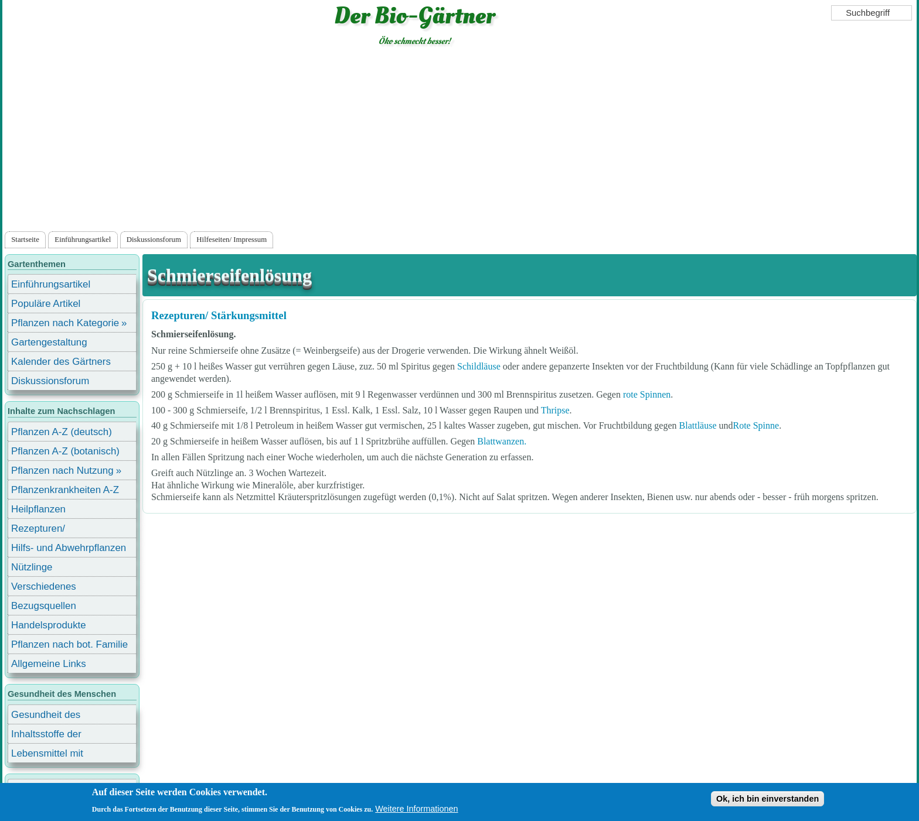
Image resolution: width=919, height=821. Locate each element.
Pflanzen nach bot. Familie (69, 644)
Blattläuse (698, 425)
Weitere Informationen (416, 808)
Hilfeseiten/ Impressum (231, 239)
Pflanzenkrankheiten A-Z (65, 489)
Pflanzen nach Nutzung (62, 470)
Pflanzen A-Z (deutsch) (61, 431)
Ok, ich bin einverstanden (767, 798)
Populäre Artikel (45, 303)
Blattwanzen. (501, 441)
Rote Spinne (756, 425)
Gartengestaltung (49, 342)
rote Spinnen (646, 394)
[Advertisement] (459, 141)
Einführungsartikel (83, 239)
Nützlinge (31, 567)
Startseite (25, 239)
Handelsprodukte (48, 625)
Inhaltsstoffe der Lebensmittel (46, 735)
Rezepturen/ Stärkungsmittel (219, 315)
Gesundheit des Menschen (45, 716)
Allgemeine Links (48, 663)
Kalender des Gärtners (61, 361)
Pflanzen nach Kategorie (65, 323)
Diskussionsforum (154, 239)
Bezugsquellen (43, 605)
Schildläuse (479, 366)
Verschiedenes (43, 586)
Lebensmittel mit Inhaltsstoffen (47, 755)
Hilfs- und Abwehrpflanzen (68, 547)
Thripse (555, 410)
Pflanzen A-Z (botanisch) (65, 451)
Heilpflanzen (38, 509)
